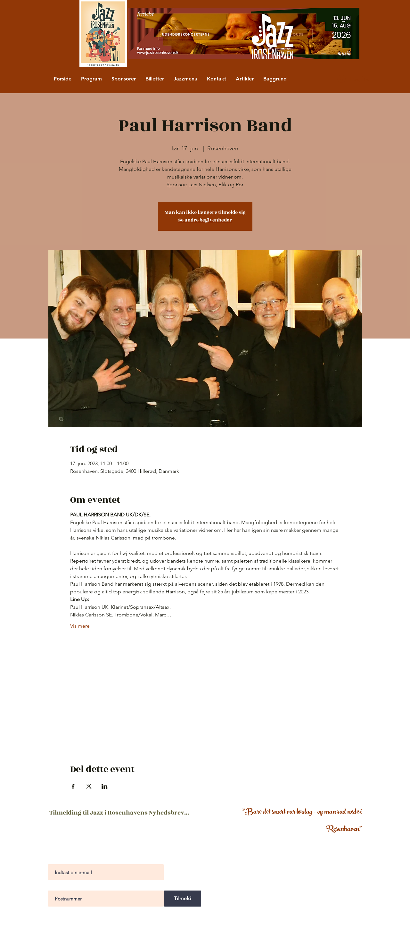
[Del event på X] (89, 786)
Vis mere (80, 626)
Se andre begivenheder (205, 220)
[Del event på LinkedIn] (105, 786)
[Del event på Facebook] (73, 786)
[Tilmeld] (182, 899)
